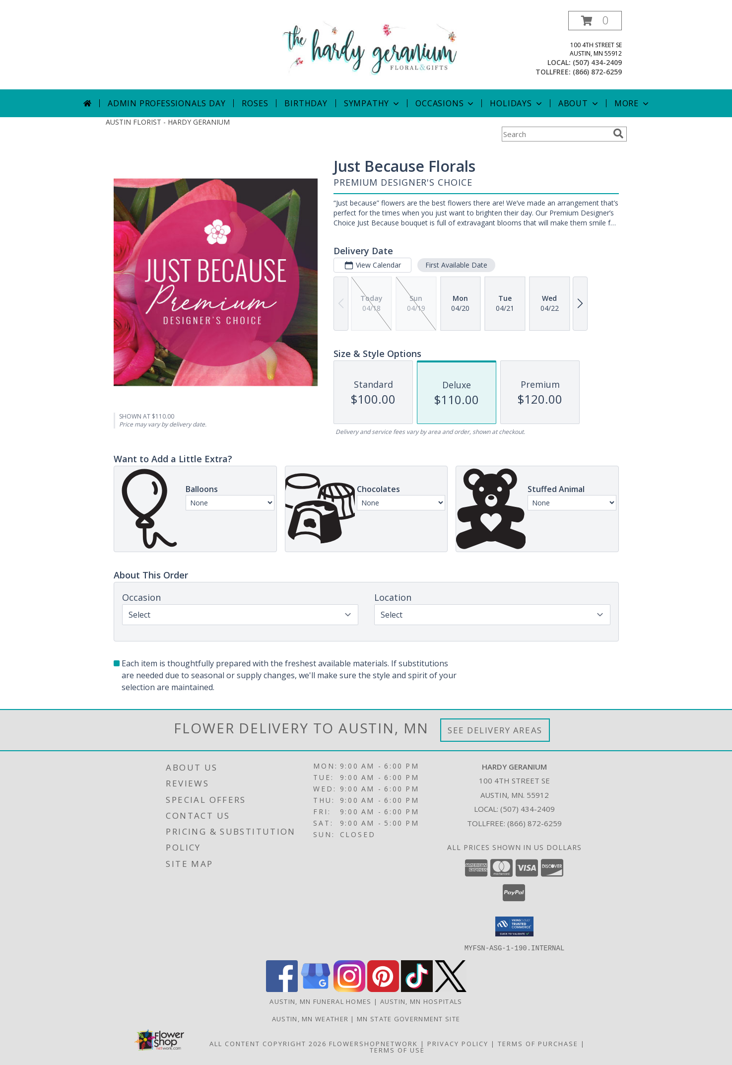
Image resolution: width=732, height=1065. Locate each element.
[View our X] (450, 989)
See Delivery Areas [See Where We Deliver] (495, 730)
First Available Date (456, 265)
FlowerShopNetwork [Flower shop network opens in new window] (373, 1043)
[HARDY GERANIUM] (370, 47)
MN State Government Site (408, 1018)
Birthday (305, 103)
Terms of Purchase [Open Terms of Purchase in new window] (538, 1043)
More (632, 103)
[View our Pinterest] (383, 989)
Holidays (516, 103)
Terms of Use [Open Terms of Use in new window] (397, 1049)
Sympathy (372, 103)
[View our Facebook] (282, 989)
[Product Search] (555, 134)
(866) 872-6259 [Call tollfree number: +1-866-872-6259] (597, 71)
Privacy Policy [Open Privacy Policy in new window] (457, 1043)
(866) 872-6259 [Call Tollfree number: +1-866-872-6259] (534, 823)
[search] (618, 133)
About (579, 103)
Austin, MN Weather (310, 1018)
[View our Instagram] (349, 989)
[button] (595, 20)
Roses (255, 103)
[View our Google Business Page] (316, 989)
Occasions (445, 103)
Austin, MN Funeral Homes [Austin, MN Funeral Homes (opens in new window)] (320, 1000)
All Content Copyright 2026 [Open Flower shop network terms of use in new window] (268, 1043)
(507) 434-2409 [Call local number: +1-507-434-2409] (597, 62)
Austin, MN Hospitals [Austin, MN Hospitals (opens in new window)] (421, 1000)
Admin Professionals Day (166, 103)
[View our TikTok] (417, 989)
